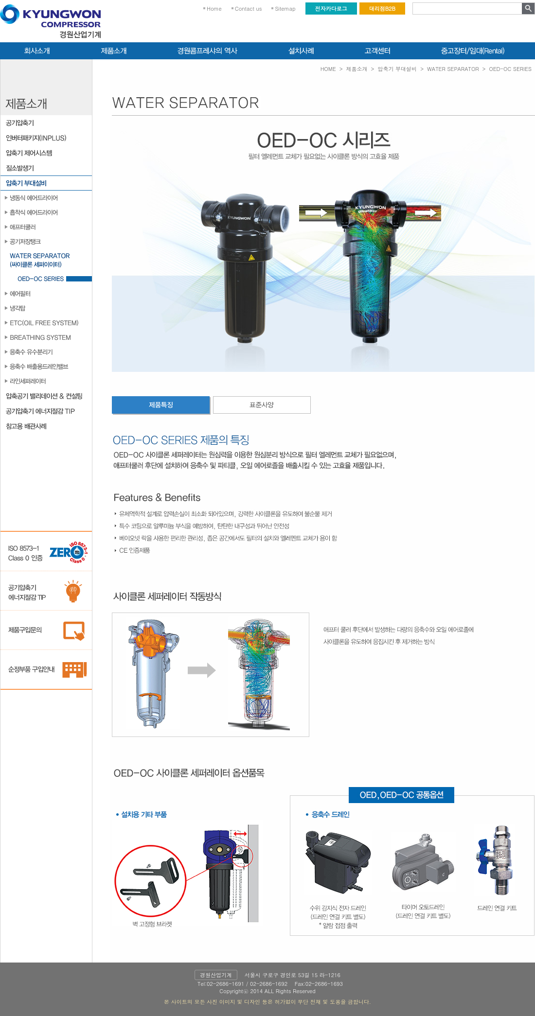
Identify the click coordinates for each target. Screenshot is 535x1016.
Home (214, 8)
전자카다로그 (331, 8)
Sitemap (285, 8)
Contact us (248, 8)
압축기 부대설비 (397, 68)
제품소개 (357, 68)
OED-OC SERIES (510, 68)
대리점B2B (382, 8)
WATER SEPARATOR (453, 68)
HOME (328, 68)
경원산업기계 (216, 975)
